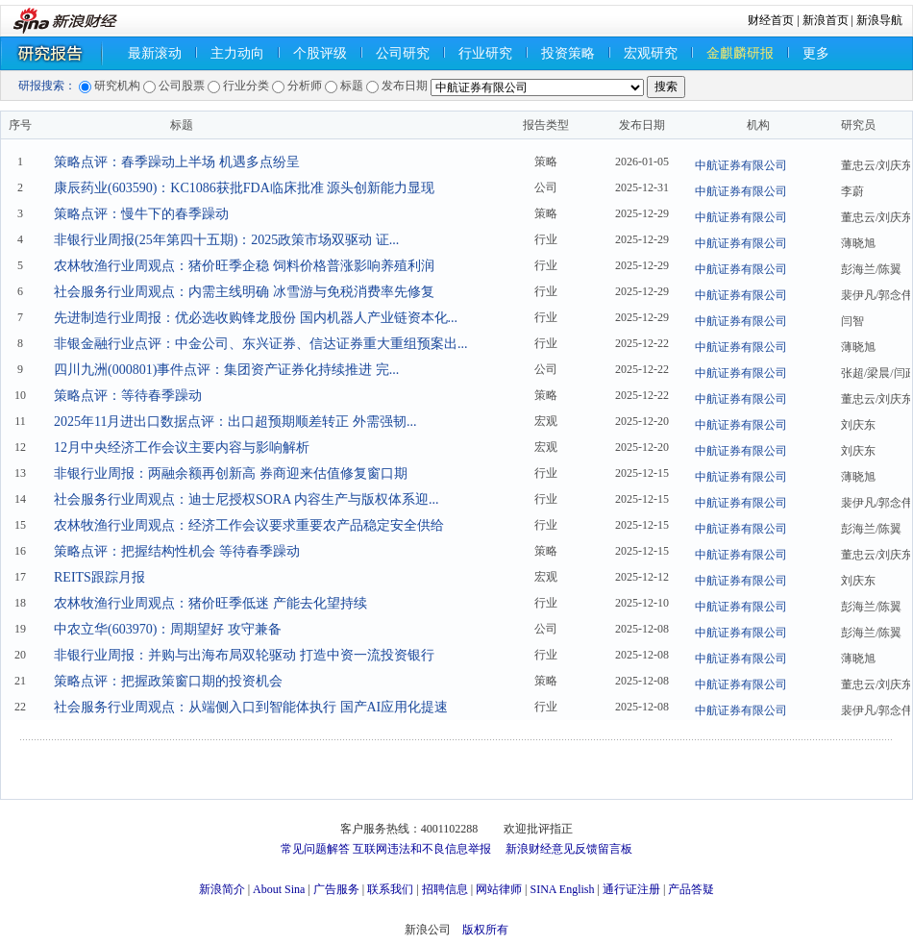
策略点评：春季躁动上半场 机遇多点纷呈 (177, 162)
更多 (815, 53)
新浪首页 (825, 20)
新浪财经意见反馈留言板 (569, 849)
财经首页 (771, 20)
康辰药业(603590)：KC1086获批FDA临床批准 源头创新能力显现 (244, 188)
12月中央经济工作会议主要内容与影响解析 (181, 447)
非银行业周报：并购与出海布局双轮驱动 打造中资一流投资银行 (244, 655)
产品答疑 (691, 889)
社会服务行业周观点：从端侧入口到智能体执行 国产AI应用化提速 (251, 707)
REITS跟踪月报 (99, 577)
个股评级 (320, 53)
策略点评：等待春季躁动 (128, 395)
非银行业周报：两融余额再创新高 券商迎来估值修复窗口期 (230, 473)
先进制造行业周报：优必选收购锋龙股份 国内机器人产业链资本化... (255, 318)
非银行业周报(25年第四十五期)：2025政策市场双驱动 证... (226, 240)
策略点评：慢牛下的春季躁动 (141, 214)
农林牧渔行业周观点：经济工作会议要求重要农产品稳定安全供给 (249, 525)
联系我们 (390, 889)
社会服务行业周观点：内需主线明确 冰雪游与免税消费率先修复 (244, 292)
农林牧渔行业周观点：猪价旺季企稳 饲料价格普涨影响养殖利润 (244, 266)
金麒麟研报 (740, 53)
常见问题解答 (315, 849)
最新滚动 (155, 53)
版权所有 (485, 929)
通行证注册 (631, 889)
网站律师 (499, 889)
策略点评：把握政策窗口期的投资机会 (168, 681)
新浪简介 (222, 889)
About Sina (279, 889)
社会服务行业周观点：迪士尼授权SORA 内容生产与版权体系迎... (246, 499)
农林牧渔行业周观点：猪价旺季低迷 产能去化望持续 (210, 603)
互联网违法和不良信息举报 (422, 849)
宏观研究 (651, 53)
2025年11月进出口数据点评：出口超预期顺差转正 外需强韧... (235, 421)
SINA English (562, 889)
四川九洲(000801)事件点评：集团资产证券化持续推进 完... (226, 369)
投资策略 (568, 53)
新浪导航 (879, 20)
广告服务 (336, 889)
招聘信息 (445, 889)
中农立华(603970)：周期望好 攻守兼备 (168, 629)
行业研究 (485, 53)
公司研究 (403, 53)
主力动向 (237, 53)
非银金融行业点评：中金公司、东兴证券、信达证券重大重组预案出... (261, 343)
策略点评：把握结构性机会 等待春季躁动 (177, 551)
